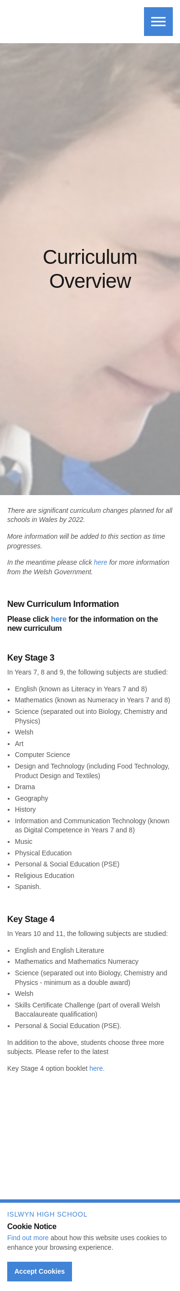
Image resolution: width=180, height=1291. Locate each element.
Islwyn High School (59, 19)
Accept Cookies (39, 1271)
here (101, 562)
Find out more (27, 1238)
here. (97, 1068)
